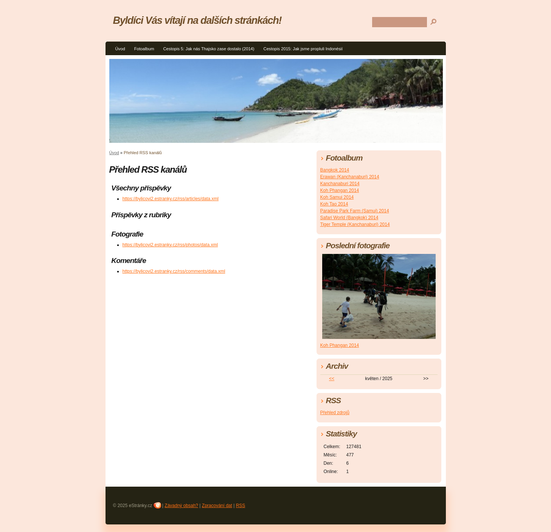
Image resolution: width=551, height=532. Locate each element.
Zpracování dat (217, 505)
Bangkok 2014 (334, 170)
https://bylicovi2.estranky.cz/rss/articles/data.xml (171, 198)
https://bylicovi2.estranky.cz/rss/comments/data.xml (174, 271)
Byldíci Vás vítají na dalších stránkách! (197, 20)
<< (331, 378)
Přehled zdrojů (334, 412)
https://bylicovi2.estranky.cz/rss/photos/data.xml (170, 244)
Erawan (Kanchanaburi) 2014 (349, 176)
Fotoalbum (144, 48)
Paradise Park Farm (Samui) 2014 (354, 210)
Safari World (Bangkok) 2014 (349, 217)
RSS (240, 505)
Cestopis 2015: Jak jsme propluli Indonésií (303, 48)
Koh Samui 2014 (337, 197)
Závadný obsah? (181, 505)
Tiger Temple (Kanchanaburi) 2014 (355, 224)
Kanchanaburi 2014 (340, 183)
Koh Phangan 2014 (339, 190)
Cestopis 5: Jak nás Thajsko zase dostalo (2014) (208, 48)
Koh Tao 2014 (334, 204)
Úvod (120, 48)
